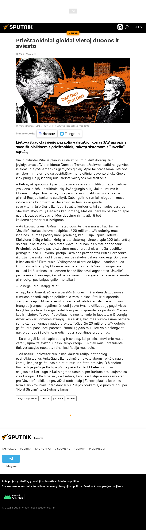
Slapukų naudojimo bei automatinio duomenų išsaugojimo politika (42, 486)
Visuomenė (62, 448)
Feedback (89, 486)
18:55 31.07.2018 (26, 53)
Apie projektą (10, 481)
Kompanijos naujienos (110, 486)
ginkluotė (58, 398)
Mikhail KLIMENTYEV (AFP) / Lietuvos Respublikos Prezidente (57, 125)
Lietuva (45, 398)
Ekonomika (43, 448)
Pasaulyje (9, 448)
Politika (25, 448)
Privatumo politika (68, 481)
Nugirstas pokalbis (27, 398)
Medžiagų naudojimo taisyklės (38, 481)
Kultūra (79, 448)
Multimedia (97, 448)
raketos (71, 398)
